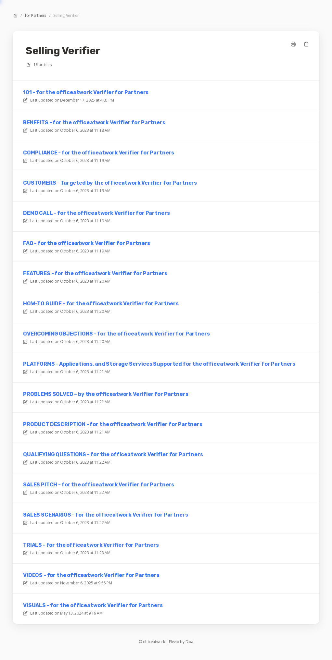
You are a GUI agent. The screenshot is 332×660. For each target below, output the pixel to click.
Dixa (189, 641)
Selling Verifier (66, 15)
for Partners (35, 15)
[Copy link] (306, 44)
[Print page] (293, 44)
